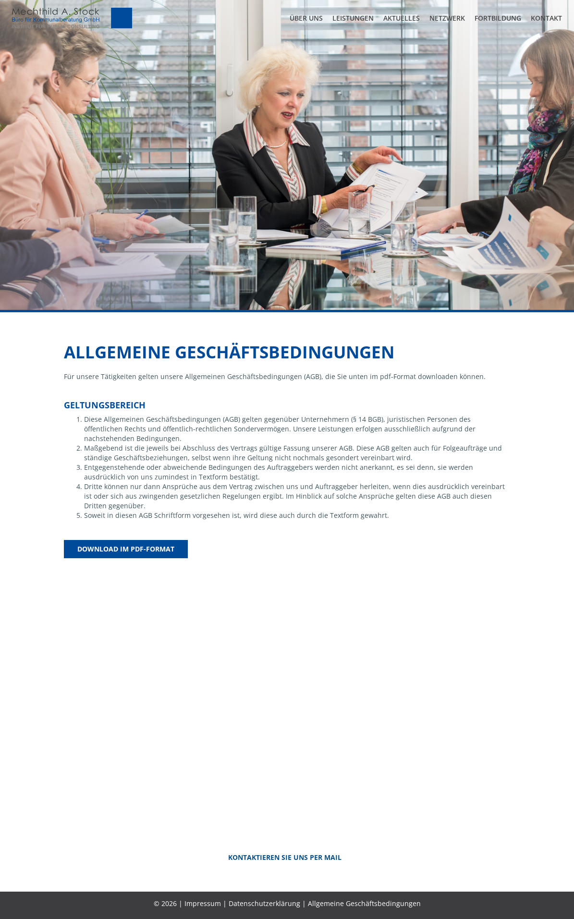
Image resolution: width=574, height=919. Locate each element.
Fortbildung (498, 18)
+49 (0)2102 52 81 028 (344, 746)
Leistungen (353, 18)
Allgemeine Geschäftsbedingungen (364, 903)
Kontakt (546, 18)
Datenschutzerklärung (264, 903)
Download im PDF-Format (125, 548)
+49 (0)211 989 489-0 (227, 746)
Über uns (306, 18)
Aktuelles (401, 18)
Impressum (202, 903)
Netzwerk (447, 18)
